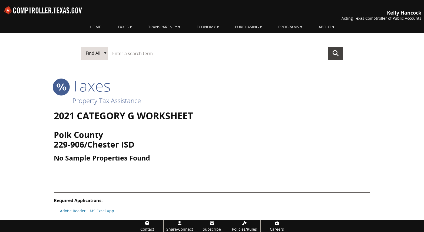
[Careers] (277, 226)
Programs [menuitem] (288, 26)
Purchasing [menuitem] (247, 26)
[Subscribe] (212, 226)
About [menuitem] (325, 26)
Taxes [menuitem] (123, 26)
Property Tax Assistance (106, 100)
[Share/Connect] (180, 226)
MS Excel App (102, 210)
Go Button (335, 53)
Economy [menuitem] (206, 26)
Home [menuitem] (95, 26)
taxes (82, 85)
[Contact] (147, 226)
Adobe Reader (73, 210)
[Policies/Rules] (244, 226)
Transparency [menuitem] (162, 26)
